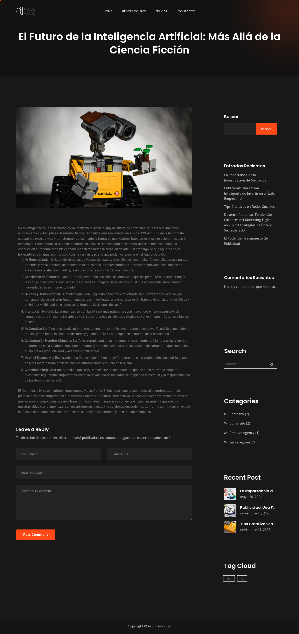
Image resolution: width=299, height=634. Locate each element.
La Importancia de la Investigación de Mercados (245, 178)
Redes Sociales (134, 11)
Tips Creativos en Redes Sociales (249, 206)
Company (236, 414)
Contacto (186, 11)
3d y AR (161, 11)
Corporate (237, 423)
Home (108, 11)
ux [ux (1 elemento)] (242, 578)
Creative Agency (241, 432)
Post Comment (35, 534)
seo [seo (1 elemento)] (229, 578)
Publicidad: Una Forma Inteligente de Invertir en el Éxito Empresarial (249, 193)
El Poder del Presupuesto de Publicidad (246, 241)
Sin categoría (239, 442)
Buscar (231, 116)
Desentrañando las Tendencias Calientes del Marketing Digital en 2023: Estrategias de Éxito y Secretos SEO (248, 222)
